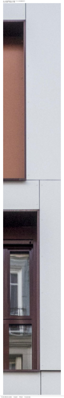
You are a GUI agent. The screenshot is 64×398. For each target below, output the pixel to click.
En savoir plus (27, 396)
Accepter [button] (16, 396)
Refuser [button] (21, 396)
